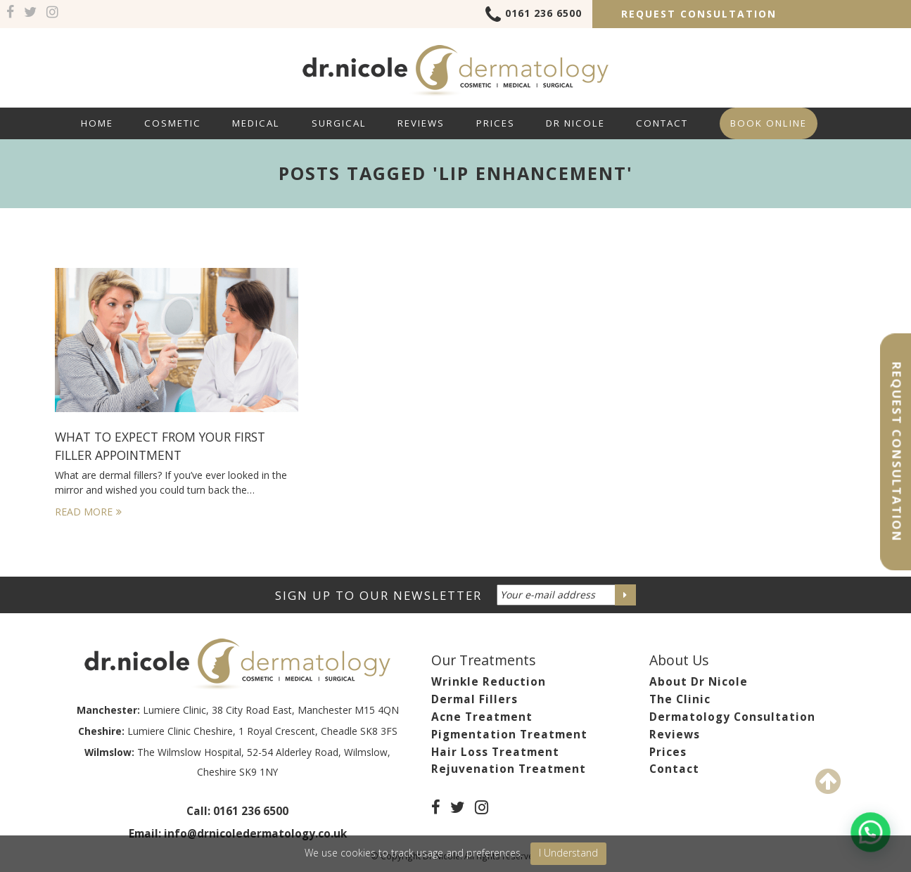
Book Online (768, 123)
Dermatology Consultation (732, 717)
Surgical (339, 123)
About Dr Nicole (698, 681)
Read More (88, 511)
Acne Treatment (482, 717)
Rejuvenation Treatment (508, 769)
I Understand (568, 852)
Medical (256, 123)
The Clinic (680, 699)
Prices (495, 123)
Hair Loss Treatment (495, 752)
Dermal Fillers (474, 699)
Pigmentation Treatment (509, 734)
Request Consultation (699, 13)
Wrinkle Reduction (488, 681)
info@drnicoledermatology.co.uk (255, 833)
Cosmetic (172, 123)
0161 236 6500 (533, 15)
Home (97, 123)
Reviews (421, 123)
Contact (662, 123)
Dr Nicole (575, 123)
